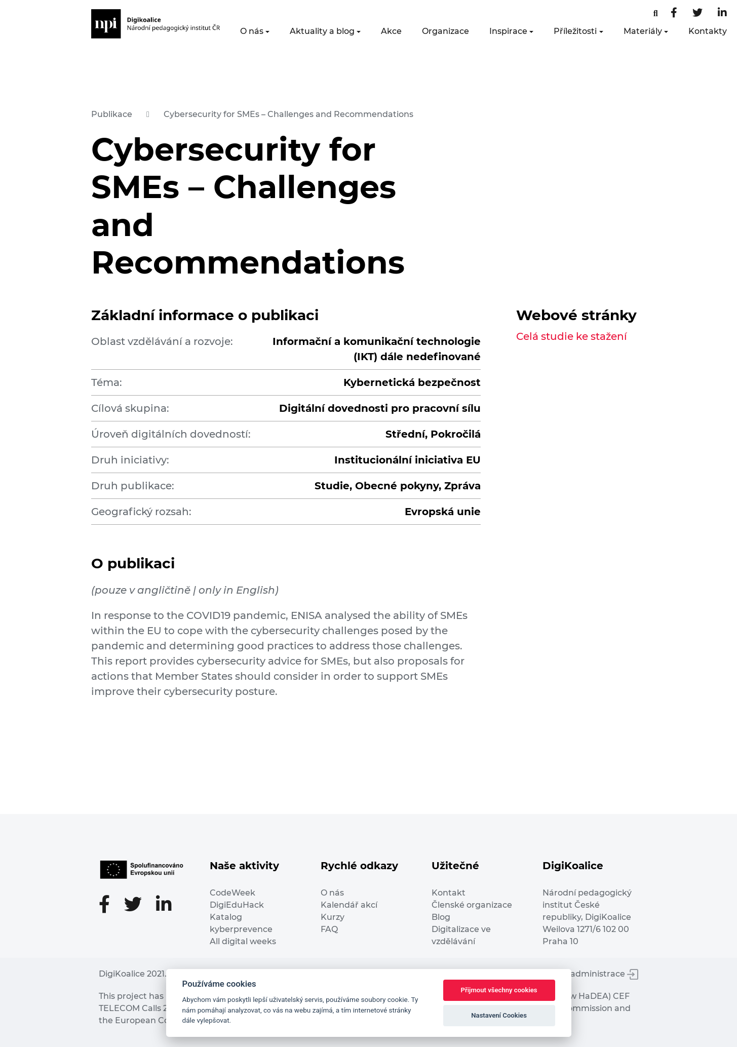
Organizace (445, 31)
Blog (441, 917)
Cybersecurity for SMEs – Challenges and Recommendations (288, 114)
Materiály (643, 31)
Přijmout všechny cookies (499, 990)
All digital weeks (243, 941)
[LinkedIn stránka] (722, 13)
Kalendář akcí (349, 905)
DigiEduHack (237, 905)
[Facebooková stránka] (655, 13)
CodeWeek (232, 893)
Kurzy (332, 917)
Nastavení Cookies (499, 1015)
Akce (391, 31)
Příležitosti (575, 31)
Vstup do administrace (585, 974)
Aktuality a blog (322, 31)
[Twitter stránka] (697, 13)
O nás (251, 31)
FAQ (329, 929)
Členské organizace (472, 905)
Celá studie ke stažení (571, 336)
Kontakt (449, 893)
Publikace (111, 114)
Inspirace (508, 31)
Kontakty (707, 31)
